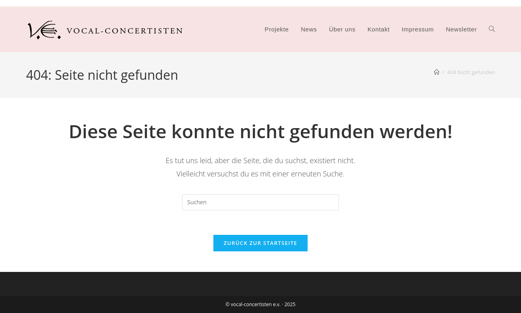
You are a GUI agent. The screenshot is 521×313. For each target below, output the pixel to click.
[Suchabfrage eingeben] (260, 202)
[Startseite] (436, 72)
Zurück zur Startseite (261, 243)
